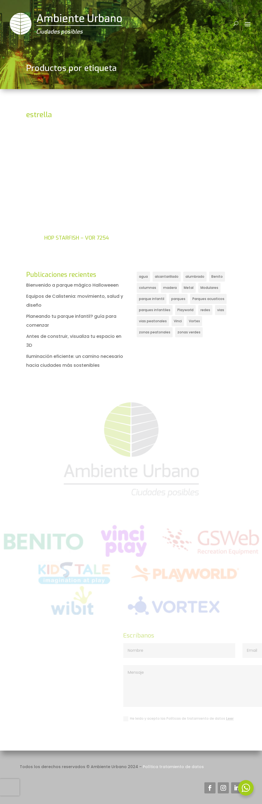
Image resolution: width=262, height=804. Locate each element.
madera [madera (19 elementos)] (170, 287)
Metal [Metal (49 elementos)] (189, 287)
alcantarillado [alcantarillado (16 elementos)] (166, 276)
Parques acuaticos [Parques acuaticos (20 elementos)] (208, 298)
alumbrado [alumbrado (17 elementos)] (194, 276)
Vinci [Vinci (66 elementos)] (178, 321)
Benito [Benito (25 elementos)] (217, 276)
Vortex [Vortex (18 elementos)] (194, 321)
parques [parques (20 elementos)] (178, 298)
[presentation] (9, 787)
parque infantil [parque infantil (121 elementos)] (151, 298)
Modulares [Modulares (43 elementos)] (209, 287)
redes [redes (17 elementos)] (205, 310)
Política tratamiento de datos (173, 766)
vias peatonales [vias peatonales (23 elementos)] (153, 321)
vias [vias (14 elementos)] (220, 310)
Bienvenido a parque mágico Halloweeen (72, 285)
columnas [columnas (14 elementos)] (147, 287)
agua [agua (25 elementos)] (143, 276)
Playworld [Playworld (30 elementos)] (185, 310)
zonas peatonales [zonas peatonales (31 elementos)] (154, 332)
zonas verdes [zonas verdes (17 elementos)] (188, 332)
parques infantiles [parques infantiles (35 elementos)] (154, 310)
